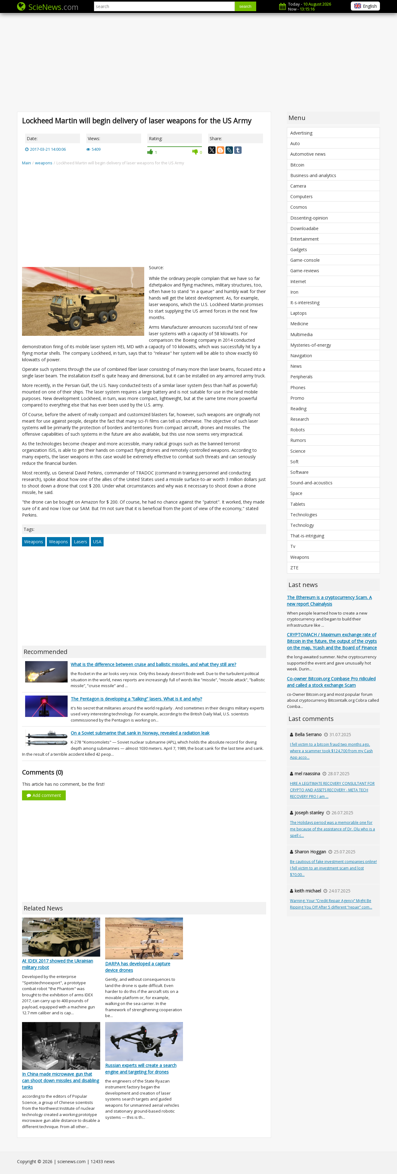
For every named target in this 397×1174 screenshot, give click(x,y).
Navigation (301, 355)
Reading (298, 408)
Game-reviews (304, 270)
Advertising (301, 133)
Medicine (299, 324)
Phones (298, 387)
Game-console (305, 260)
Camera (298, 186)
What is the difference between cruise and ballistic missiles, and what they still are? (153, 664)
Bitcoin (297, 165)
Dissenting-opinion (309, 218)
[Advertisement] (198, 62)
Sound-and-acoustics (311, 483)
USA (97, 542)
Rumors (298, 440)
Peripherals (301, 377)
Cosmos (298, 207)
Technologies (303, 515)
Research (299, 419)
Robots (297, 430)
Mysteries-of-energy (310, 345)
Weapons (33, 542)
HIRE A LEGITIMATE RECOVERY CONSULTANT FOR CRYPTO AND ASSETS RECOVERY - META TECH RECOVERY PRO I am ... (332, 790)
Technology (302, 525)
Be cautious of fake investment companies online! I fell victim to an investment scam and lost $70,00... (333, 868)
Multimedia (301, 334)
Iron (294, 292)
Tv (292, 546)
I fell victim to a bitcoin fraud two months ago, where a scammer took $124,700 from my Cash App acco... (331, 751)
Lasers (80, 542)
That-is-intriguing (307, 536)
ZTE (294, 568)
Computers (301, 196)
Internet (298, 281)
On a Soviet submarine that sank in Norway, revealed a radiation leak (140, 733)
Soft (294, 462)
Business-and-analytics (313, 175)
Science (298, 451)
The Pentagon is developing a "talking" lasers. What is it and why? (136, 699)
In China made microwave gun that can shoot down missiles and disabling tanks (60, 1080)
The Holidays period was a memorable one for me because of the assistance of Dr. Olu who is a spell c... (332, 829)
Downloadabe (304, 228)
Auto (295, 143)
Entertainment (304, 239)
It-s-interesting (304, 302)
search (245, 6)
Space (296, 493)
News (296, 366)
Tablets (297, 504)
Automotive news (308, 154)
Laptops (298, 313)
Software (299, 472)
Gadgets (298, 249)
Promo (297, 398)
